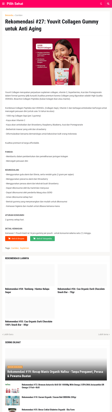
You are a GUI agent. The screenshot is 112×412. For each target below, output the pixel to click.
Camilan (19, 15)
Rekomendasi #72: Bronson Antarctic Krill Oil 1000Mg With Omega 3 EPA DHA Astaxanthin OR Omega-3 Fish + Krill (63, 386)
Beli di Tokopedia (44, 238)
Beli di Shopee (18, 238)
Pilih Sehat (15, 4)
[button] (3, 3)
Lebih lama (103, 334)
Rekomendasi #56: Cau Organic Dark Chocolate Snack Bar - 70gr (81, 290)
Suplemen (24, 248)
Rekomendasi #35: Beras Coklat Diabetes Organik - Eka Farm (48, 409)
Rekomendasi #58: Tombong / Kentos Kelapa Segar (27, 290)
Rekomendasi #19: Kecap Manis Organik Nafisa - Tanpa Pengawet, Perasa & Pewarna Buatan (55, 374)
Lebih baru (8, 334)
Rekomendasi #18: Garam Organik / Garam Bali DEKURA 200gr (49, 397)
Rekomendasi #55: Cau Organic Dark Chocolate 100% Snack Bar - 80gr (28, 323)
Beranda (9, 15)
